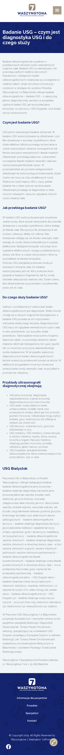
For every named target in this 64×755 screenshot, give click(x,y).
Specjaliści (32, 713)
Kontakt (32, 720)
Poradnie (32, 705)
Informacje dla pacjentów (32, 698)
